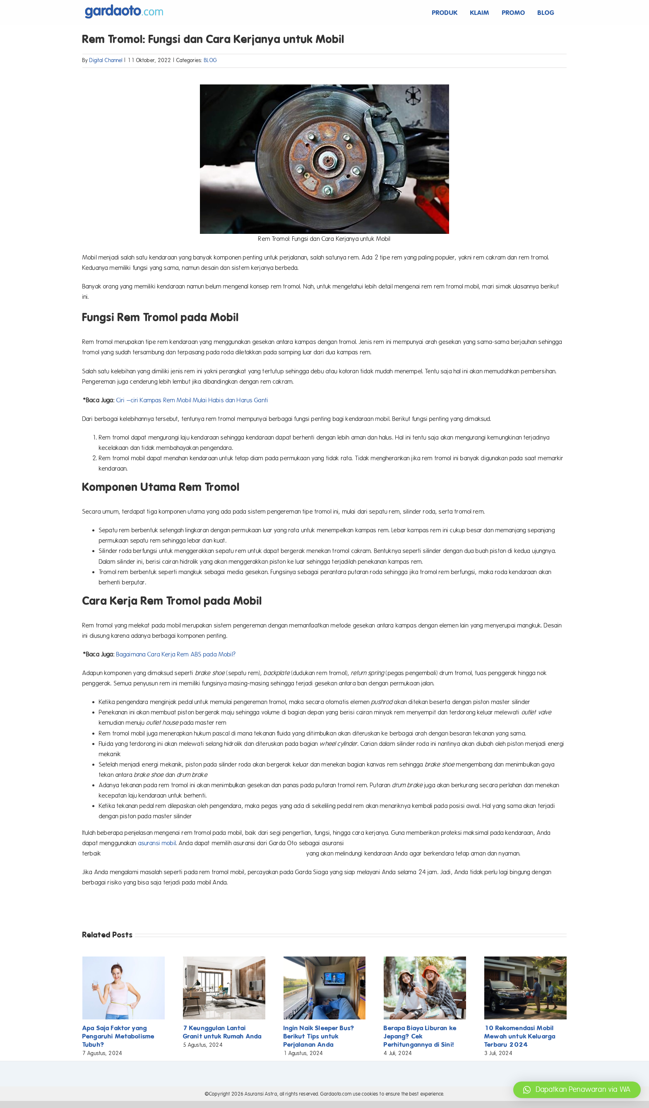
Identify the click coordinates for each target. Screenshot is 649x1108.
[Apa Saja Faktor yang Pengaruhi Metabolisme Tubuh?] (123, 960)
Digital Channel (106, 60)
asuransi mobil (157, 843)
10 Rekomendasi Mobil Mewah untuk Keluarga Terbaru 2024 (519, 1036)
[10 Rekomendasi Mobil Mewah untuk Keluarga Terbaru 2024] (525, 960)
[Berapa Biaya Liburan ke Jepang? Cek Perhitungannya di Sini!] (425, 960)
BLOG (210, 60)
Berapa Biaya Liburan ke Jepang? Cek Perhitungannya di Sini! (420, 1036)
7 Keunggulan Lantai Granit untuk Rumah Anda (222, 1032)
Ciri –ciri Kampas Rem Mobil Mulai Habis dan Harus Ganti (192, 400)
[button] (577, 1090)
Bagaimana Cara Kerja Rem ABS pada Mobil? (176, 654)
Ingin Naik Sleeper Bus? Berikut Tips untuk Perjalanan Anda (319, 1036)
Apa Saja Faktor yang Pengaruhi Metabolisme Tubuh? (118, 1036)
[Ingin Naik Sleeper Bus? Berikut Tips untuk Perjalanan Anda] (325, 960)
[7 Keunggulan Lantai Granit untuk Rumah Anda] (224, 960)
